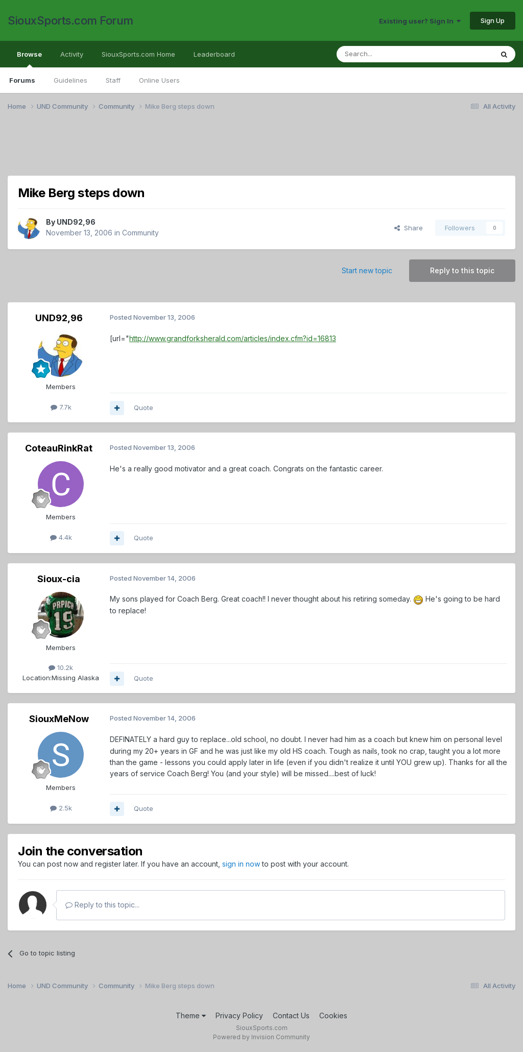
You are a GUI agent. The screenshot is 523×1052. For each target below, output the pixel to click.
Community (140, 232)
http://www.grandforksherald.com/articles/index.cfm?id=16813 (232, 338)
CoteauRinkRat (58, 448)
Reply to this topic (462, 270)
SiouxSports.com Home (138, 54)
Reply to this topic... (102, 904)
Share (408, 228)
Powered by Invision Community (261, 1037)
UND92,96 (76, 222)
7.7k (61, 407)
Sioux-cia (58, 578)
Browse (29, 58)
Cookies (333, 1015)
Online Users (159, 80)
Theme (191, 1015)
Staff (113, 80)
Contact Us (291, 1015)
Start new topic (367, 270)
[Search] (389, 54)
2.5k (61, 808)
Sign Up (493, 20)
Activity (71, 54)
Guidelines (70, 80)
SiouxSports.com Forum (70, 20)
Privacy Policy (239, 1015)
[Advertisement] (261, 150)
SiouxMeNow (59, 718)
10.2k (61, 667)
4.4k (61, 537)
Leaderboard (214, 54)
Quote (143, 407)
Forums (22, 80)
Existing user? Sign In (420, 21)
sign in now (241, 863)
